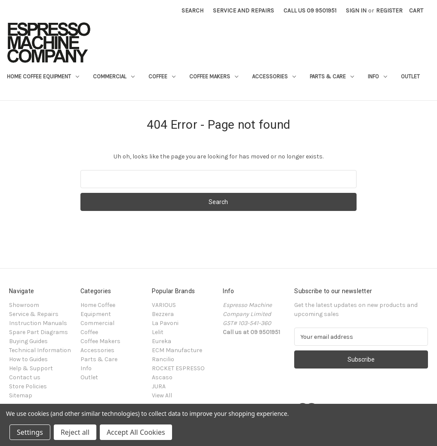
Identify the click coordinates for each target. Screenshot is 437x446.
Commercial (114, 76)
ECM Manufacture (177, 350)
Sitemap (20, 395)
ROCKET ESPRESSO (178, 368)
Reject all (75, 432)
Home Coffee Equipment (43, 76)
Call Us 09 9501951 (309, 10)
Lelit (157, 332)
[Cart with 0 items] (416, 10)
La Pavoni (165, 323)
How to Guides (28, 359)
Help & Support (31, 368)
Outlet (410, 76)
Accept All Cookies (136, 432)
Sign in (356, 10)
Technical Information (40, 350)
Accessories (274, 76)
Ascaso (162, 377)
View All (162, 395)
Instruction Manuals (38, 323)
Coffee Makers (213, 76)
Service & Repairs (33, 314)
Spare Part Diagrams (38, 332)
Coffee (161, 76)
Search (192, 10)
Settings (30, 432)
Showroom (24, 305)
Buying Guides (28, 341)
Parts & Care (332, 76)
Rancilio (163, 359)
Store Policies (28, 386)
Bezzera (163, 314)
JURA (159, 386)
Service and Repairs (243, 10)
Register (389, 10)
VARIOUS (164, 305)
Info (377, 76)
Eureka (161, 341)
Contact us (24, 377)
